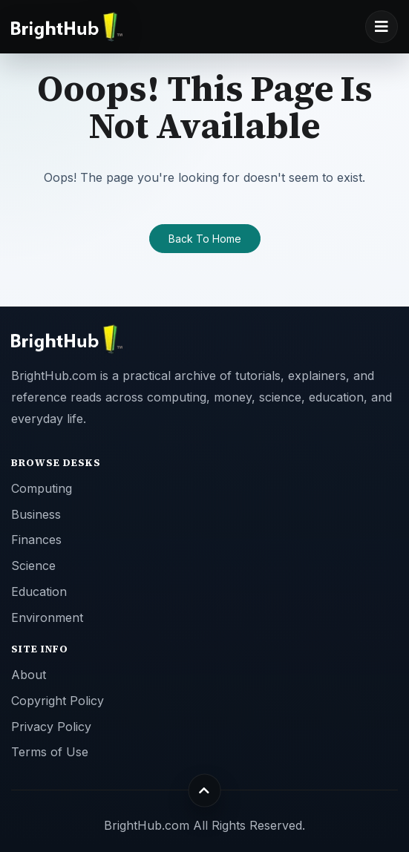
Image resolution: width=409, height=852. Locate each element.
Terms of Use (49, 751)
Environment (47, 617)
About (28, 674)
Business (36, 514)
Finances (36, 539)
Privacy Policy (51, 726)
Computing (41, 488)
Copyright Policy (57, 700)
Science (33, 565)
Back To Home (204, 238)
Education (39, 591)
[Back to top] (204, 790)
